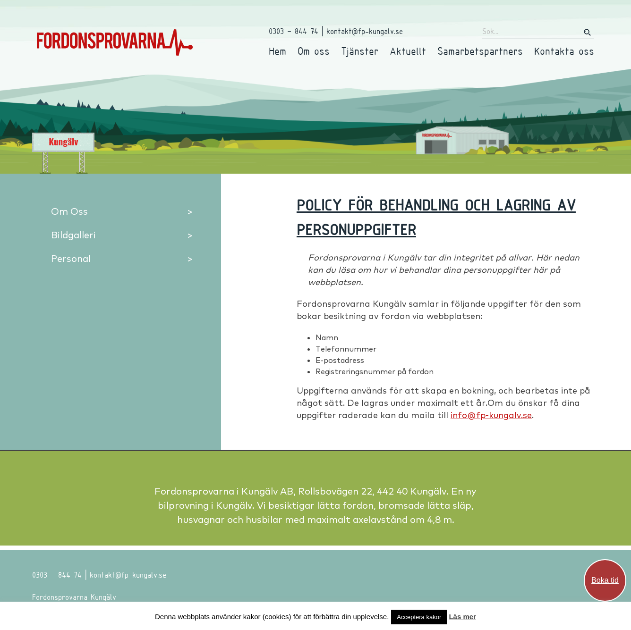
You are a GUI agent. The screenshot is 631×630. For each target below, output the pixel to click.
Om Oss (69, 211)
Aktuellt (408, 50)
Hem (277, 50)
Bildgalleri (73, 235)
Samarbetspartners (480, 50)
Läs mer (462, 617)
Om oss (314, 50)
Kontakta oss (564, 50)
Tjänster (359, 50)
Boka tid (605, 580)
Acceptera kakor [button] (419, 617)
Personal (71, 258)
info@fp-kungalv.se (491, 415)
